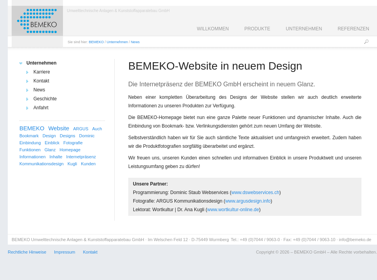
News (135, 42)
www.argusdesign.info (248, 201)
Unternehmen (117, 42)
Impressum (64, 252)
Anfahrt (41, 107)
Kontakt (41, 81)
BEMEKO (96, 42)
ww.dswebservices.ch (257, 192)
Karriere (41, 72)
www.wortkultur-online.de (233, 209)
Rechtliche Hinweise (27, 252)
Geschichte (45, 99)
